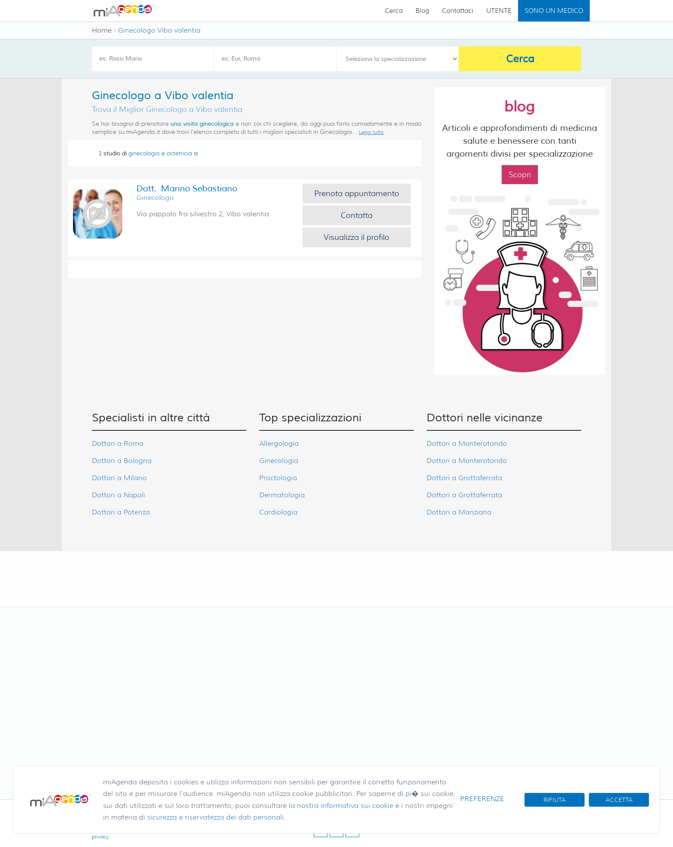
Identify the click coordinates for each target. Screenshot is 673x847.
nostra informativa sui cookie (345, 806)
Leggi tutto (371, 132)
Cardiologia (278, 512)
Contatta (357, 215)
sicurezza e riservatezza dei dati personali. (216, 817)
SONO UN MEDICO (553, 11)
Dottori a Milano (119, 478)
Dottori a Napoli (118, 495)
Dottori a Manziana (459, 512)
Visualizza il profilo (356, 237)
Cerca (394, 11)
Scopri (520, 174)
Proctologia (278, 478)
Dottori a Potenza (121, 512)
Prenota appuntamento (356, 193)
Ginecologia (278, 461)
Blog (422, 11)
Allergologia (279, 443)
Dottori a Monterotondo (467, 443)
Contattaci (457, 11)
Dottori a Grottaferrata (464, 478)
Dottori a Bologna (122, 461)
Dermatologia (282, 495)
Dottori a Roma (117, 443)
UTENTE (499, 11)
